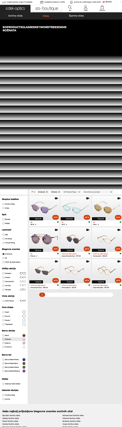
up (119, 413)
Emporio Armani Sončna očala (14, 286)
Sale (5, 94)
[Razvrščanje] (98, 51)
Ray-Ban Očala (8, 298)
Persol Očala (66, 301)
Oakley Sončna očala (10, 278)
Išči (70, 10)
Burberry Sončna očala (71, 281)
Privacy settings (7, 367)
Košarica (102, 10)
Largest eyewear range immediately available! (19, 2)
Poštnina (44, 370)
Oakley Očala (7, 301)
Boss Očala (65, 307)
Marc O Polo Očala (9, 304)
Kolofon (4, 415)
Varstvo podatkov (29, 413)
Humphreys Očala (9, 307)
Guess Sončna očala (70, 284)
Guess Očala (66, 298)
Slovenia (109, 2)
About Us (5, 363)
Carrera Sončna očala (10, 284)
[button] (15, 8)
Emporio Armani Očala (11, 310)
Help (83, 363)
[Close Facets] (14, 51)
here (62, 337)
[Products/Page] (72, 51)
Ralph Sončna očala (70, 286)
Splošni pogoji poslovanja (11, 413)
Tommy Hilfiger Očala (70, 310)
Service (44, 363)
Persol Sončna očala (10, 281)
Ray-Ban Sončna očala (11, 275)
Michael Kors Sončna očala (73, 275)
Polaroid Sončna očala (71, 278)
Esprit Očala (66, 304)
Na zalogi (7, 98)
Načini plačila (46, 367)
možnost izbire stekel (11, 243)
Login (86, 10)
